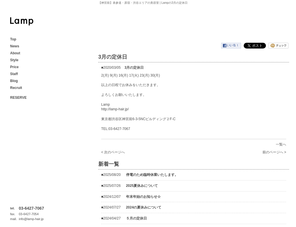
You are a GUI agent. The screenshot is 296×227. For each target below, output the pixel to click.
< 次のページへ (113, 152)
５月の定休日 (136, 218)
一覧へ (281, 144)
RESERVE (18, 98)
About (15, 53)
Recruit (16, 88)
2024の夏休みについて (144, 207)
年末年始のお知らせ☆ (143, 197)
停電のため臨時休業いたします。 (152, 175)
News (14, 46)
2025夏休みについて (142, 186)
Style (14, 60)
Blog (14, 81)
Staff (14, 74)
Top (13, 39)
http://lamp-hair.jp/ (115, 109)
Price (14, 67)
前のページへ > (274, 152)
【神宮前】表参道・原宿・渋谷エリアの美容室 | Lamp (21, 21)
